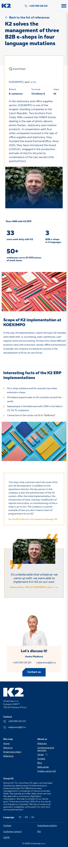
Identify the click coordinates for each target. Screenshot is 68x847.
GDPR (6, 838)
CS (20, 817)
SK (32, 817)
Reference (8, 756)
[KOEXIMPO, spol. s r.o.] (17, 68)
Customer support (12, 832)
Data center (43, 767)
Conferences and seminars (45, 749)
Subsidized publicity (47, 826)
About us (7, 748)
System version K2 (46, 771)
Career (42, 754)
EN (26, 817)
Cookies (7, 826)
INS (39, 832)
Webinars (42, 744)
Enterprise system (12, 752)
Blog (39, 763)
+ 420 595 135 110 (21, 662)
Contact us (34, 672)
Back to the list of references (29, 17)
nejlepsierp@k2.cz (46, 662)
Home (6, 744)
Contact (41, 759)
